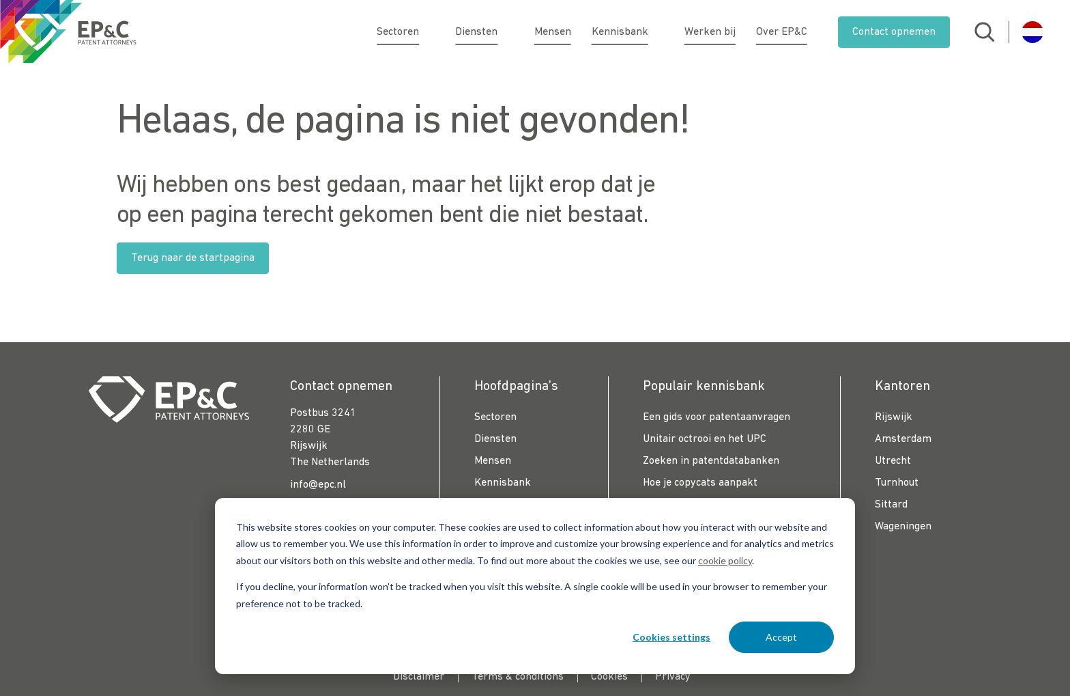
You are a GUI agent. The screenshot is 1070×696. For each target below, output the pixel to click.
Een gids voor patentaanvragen (716, 417)
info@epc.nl (318, 484)
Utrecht (893, 461)
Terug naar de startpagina (193, 258)
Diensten (484, 32)
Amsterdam (903, 439)
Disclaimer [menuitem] (418, 676)
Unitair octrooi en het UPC (704, 439)
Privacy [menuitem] (673, 676)
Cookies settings (671, 637)
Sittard (891, 504)
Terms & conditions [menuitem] (518, 676)
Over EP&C (781, 32)
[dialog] (535, 586)
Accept (781, 637)
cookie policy (725, 560)
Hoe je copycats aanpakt (700, 482)
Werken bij (710, 32)
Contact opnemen (894, 32)
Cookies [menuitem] (609, 676)
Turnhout (897, 482)
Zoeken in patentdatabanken (711, 461)
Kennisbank (620, 32)
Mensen (552, 32)
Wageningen (903, 526)
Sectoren (406, 32)
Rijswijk (893, 417)
